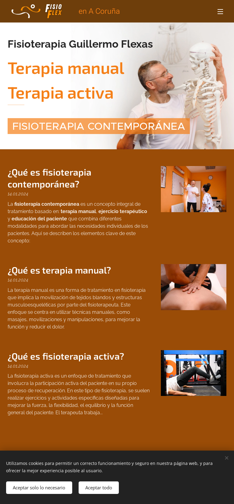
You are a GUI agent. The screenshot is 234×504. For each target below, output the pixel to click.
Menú (220, 11)
